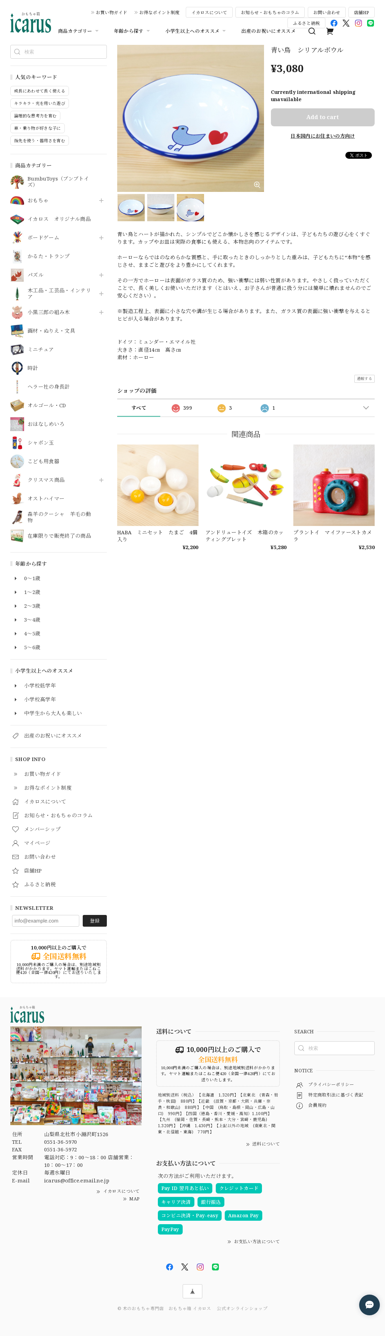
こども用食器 (43, 461)
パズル (35, 275)
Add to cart (322, 117)
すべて (138, 407)
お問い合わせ (326, 12)
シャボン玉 (41, 443)
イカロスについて (209, 12)
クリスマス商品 (46, 480)
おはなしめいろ (46, 424)
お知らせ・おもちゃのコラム (270, 12)
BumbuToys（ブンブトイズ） (58, 182)
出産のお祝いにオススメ (268, 31)
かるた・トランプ (49, 256)
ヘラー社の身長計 (49, 387)
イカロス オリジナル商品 (59, 219)
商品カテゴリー (79, 31)
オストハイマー (46, 499)
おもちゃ (38, 200)
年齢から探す (133, 31)
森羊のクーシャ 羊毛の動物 (59, 517)
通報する (364, 378)
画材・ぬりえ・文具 (51, 331)
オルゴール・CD (47, 405)
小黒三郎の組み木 (49, 312)
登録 (95, 920)
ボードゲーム (43, 238)
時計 (33, 368)
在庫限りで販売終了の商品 (59, 536)
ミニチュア (41, 350)
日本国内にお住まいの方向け (323, 136)
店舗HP (361, 12)
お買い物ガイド (111, 12)
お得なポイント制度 (159, 12)
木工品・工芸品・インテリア (59, 293)
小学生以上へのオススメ (196, 31)
